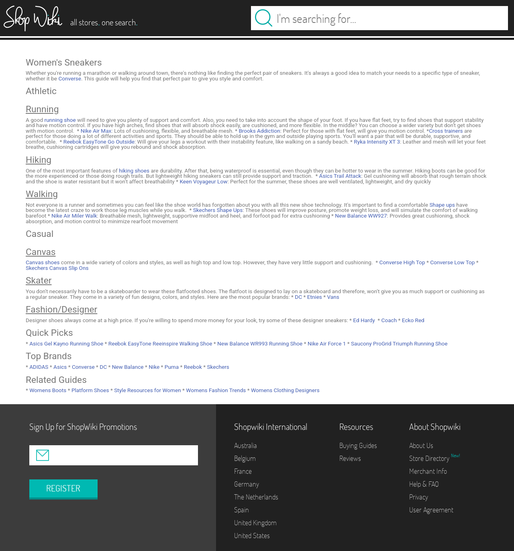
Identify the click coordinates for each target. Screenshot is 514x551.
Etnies (314, 297)
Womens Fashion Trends (215, 390)
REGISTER (63, 488)
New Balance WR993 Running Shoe (259, 343)
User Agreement (431, 509)
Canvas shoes (43, 262)
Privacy (418, 497)
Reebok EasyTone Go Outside (98, 141)
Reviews (350, 458)
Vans (332, 297)
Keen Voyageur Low (202, 181)
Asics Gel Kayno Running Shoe (65, 343)
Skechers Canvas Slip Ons (57, 268)
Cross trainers (446, 130)
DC (298, 297)
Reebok (192, 367)
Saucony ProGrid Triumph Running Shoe (399, 343)
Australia (245, 445)
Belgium (245, 458)
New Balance (126, 367)
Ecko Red (412, 320)
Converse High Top (401, 262)
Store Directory (430, 458)
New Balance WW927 (360, 215)
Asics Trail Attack (339, 176)
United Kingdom (255, 522)
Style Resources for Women (147, 390)
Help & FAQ (424, 484)
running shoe (59, 120)
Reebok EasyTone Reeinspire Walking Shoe (159, 343)
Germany (246, 484)
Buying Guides (358, 445)
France (243, 471)
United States (252, 535)
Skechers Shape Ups (217, 210)
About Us (421, 445)
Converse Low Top (452, 262)
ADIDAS (38, 367)
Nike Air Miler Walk (73, 215)
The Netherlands (256, 497)
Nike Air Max (95, 130)
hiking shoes (134, 170)
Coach (388, 320)
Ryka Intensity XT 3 (376, 141)
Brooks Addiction (258, 130)
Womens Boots (47, 390)
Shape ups (442, 204)
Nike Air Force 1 (326, 343)
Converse (69, 78)
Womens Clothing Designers (285, 390)
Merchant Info (428, 471)
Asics (59, 367)
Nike (153, 367)
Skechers (217, 367)
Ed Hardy (363, 320)
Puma (171, 367)
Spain (241, 509)
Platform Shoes (89, 390)
